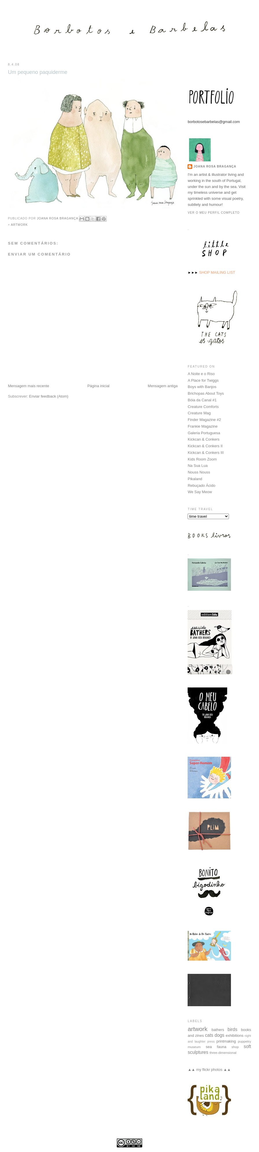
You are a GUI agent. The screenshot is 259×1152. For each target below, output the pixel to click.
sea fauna (216, 1046)
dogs (219, 1034)
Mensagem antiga (162, 386)
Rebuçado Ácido (201, 485)
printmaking (226, 1041)
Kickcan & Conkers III (205, 452)
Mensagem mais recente (28, 386)
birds (232, 1029)
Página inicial (98, 386)
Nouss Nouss (199, 472)
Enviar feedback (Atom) (49, 396)
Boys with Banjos (202, 386)
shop (235, 1046)
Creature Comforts (203, 406)
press (210, 1041)
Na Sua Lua (198, 465)
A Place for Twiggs (203, 380)
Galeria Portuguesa (204, 432)
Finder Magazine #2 (204, 419)
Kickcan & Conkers (203, 439)
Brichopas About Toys (206, 393)
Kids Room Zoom (202, 459)
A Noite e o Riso (201, 373)
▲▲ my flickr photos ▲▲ (209, 1069)
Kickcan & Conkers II (205, 445)
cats (209, 1034)
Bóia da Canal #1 (202, 400)
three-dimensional (223, 1052)
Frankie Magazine (202, 426)
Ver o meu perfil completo (214, 212)
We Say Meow (200, 491)
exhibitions (234, 1035)
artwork (19, 224)
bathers (218, 1029)
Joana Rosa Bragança (214, 166)
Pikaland (195, 478)
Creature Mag (199, 413)
